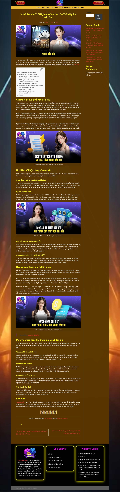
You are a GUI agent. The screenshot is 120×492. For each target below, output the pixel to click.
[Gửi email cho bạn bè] (48, 412)
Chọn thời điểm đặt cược (27, 91)
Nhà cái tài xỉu (79, 7)
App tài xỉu (45, 7)
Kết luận (20, 95)
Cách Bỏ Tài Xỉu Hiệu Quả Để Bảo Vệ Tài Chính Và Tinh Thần (94, 38)
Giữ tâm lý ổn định (26, 93)
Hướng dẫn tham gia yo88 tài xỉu (27, 83)
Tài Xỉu (38, 7)
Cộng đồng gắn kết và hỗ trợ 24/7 (30, 81)
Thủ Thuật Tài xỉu (57, 7)
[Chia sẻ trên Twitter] (45, 412)
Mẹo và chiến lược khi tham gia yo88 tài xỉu (31, 85)
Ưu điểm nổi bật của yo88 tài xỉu (27, 74)
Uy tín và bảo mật (25, 78)
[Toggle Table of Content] (41, 69)
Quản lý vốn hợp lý (26, 89)
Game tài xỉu (68, 7)
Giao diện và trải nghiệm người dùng (30, 76)
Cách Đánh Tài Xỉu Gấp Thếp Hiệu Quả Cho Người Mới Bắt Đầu (94, 60)
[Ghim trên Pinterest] (51, 412)
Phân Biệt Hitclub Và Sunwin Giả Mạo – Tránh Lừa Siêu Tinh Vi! (95, 31)
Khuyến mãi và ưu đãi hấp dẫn (29, 80)
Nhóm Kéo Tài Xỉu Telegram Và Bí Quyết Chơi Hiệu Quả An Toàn (94, 45)
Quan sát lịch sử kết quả (27, 87)
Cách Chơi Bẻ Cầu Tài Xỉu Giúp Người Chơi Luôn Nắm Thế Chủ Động (94, 52)
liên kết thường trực (62, 418)
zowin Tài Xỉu (33, 335)
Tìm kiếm (88, 12)
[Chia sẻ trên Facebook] (42, 412)
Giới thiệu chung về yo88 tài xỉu (27, 72)
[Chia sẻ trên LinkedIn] (54, 412)
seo (57, 22)
